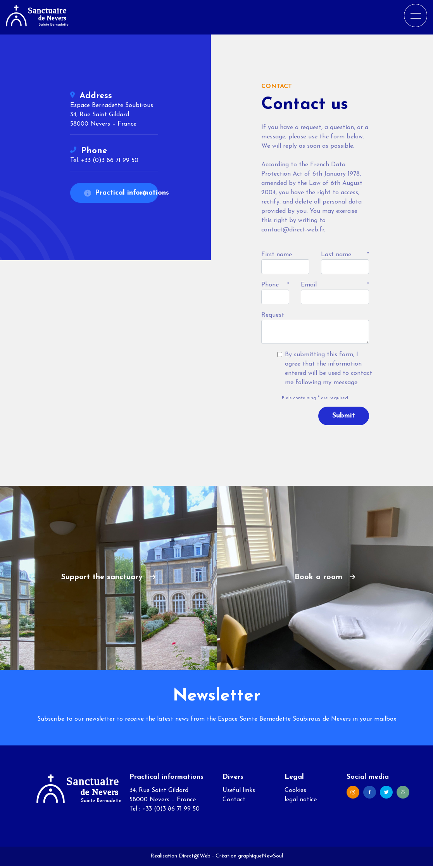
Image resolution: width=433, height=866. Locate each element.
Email (309, 285)
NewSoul (272, 856)
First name (276, 255)
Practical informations (121, 193)
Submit (343, 415)
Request (272, 315)
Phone (270, 285)
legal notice (301, 800)
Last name (336, 255)
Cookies (295, 790)
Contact (234, 800)
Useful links (239, 790)
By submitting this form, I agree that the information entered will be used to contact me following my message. (328, 369)
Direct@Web (194, 856)
